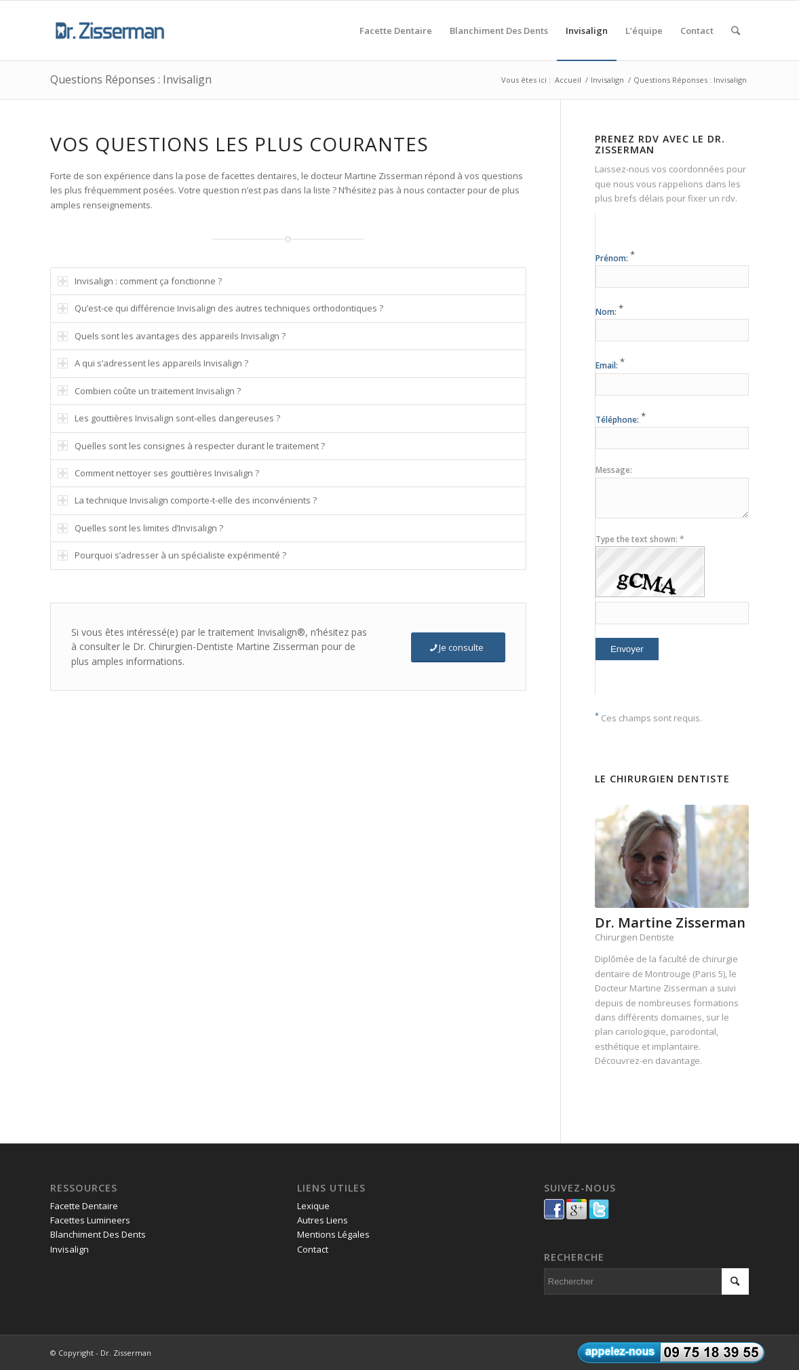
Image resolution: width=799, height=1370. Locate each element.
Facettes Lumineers (90, 1220)
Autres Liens (322, 1220)
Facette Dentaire (84, 1206)
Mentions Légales (333, 1234)
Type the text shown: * (640, 539)
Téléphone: (621, 419)
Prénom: (615, 258)
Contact (312, 1249)
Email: (610, 365)
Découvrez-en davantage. (648, 1060)
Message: (614, 470)
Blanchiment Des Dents (98, 1234)
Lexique (313, 1206)
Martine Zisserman (668, 988)
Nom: (609, 312)
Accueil (568, 80)
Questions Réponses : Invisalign (131, 79)
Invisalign (607, 80)
